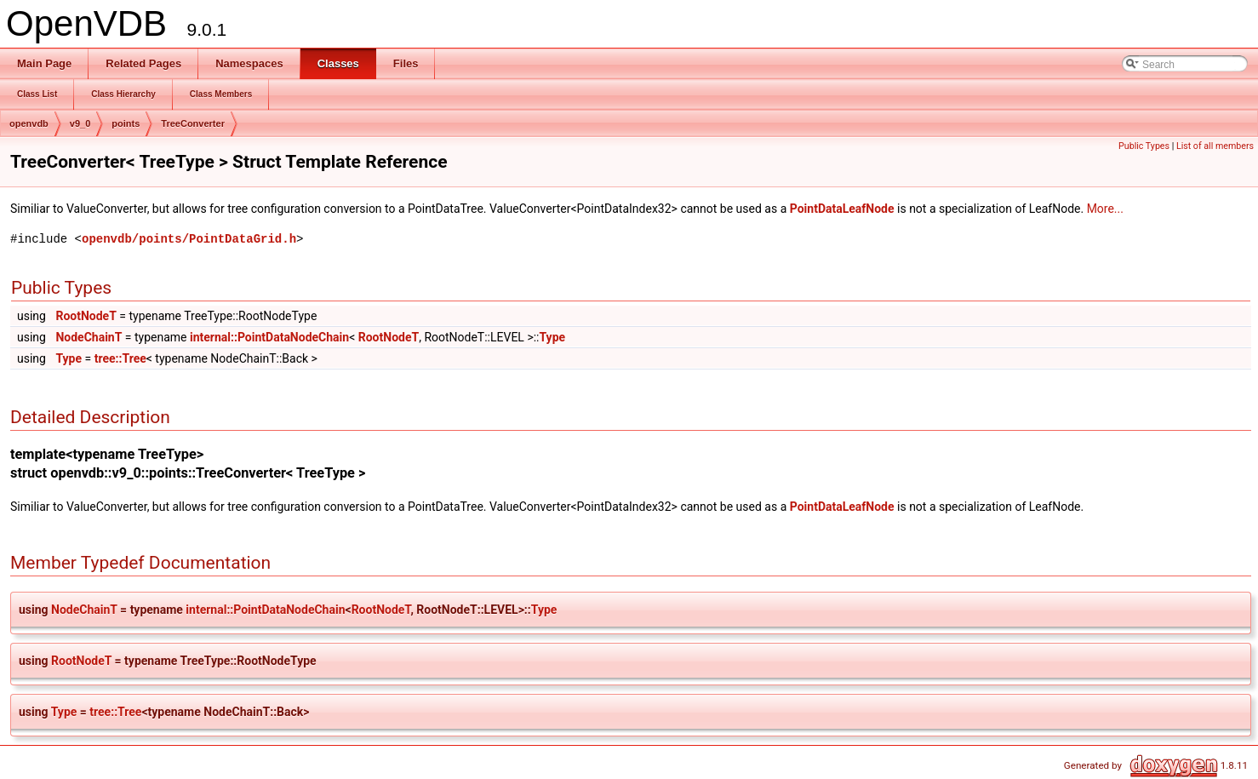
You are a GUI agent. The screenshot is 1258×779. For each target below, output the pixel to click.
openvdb (29, 123)
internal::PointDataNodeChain (269, 337)
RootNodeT (85, 316)
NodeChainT (88, 337)
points (126, 123)
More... (1105, 208)
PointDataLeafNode (842, 208)
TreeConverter (193, 123)
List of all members (1215, 146)
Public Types (1143, 146)
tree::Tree (120, 358)
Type (552, 337)
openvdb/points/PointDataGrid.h (189, 239)
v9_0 (80, 123)
